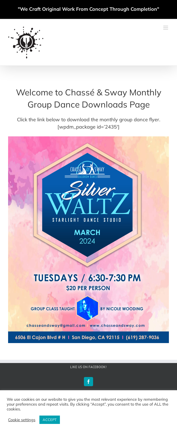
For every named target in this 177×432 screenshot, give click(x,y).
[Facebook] (88, 381)
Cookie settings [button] (21, 419)
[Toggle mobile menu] (166, 27)
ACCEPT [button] (50, 419)
